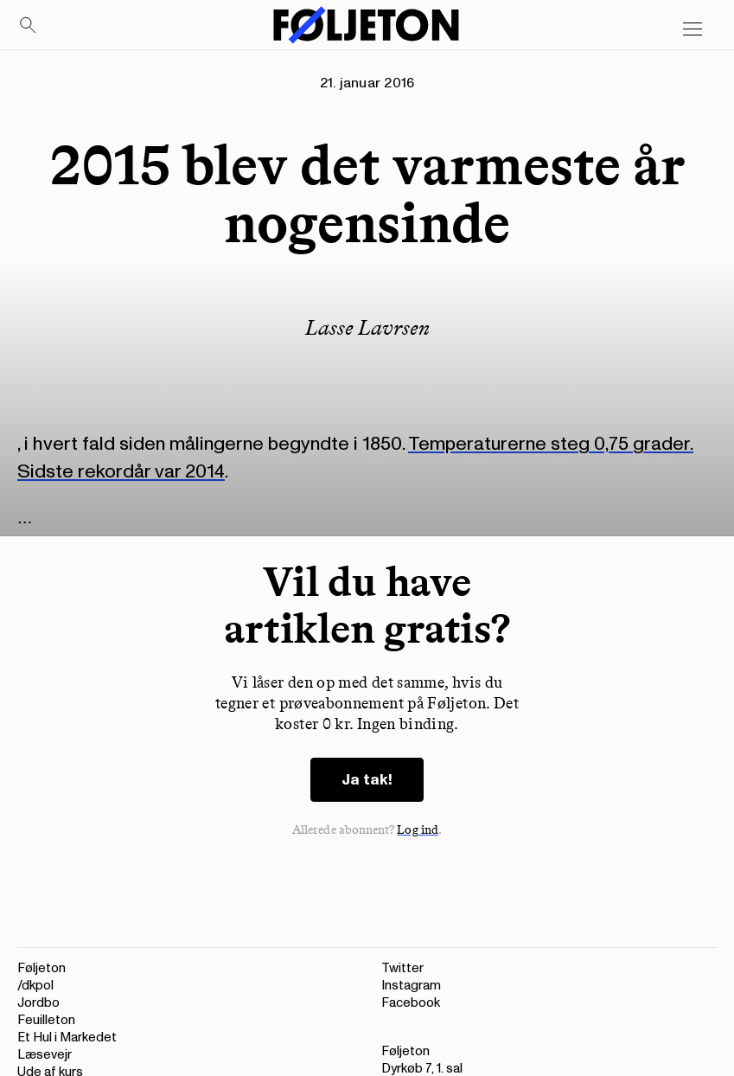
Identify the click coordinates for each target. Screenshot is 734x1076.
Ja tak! (367, 780)
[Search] (28, 26)
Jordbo (38, 1003)
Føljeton (41, 968)
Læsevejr (44, 1055)
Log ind (417, 830)
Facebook (410, 1003)
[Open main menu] (692, 29)
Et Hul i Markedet (67, 1037)
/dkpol (35, 986)
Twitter (402, 968)
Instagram (411, 986)
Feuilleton (46, 1020)
